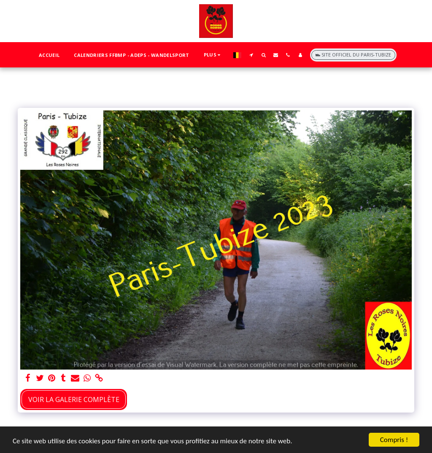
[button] (251, 54)
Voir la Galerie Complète (73, 399)
